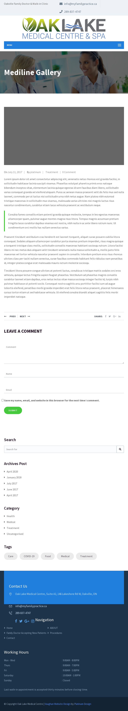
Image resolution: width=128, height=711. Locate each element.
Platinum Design (82, 703)
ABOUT (54, 627)
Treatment (52, 172)
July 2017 (12, 483)
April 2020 (12, 471)
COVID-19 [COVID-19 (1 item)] (29, 556)
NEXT (25, 316)
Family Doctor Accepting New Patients (26, 633)
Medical (11, 522)
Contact (10, 638)
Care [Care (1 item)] (10, 556)
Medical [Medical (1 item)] (65, 556)
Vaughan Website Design (58, 703)
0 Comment (69, 172)
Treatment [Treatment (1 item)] (86, 556)
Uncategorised (15, 533)
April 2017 (12, 495)
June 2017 (12, 489)
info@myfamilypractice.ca (78, 4)
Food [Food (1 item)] (48, 556)
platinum (35, 172)
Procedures (56, 633)
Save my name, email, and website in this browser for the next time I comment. (52, 400)
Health (11, 516)
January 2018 (14, 477)
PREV (10, 316)
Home (9, 627)
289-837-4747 (70, 12)
